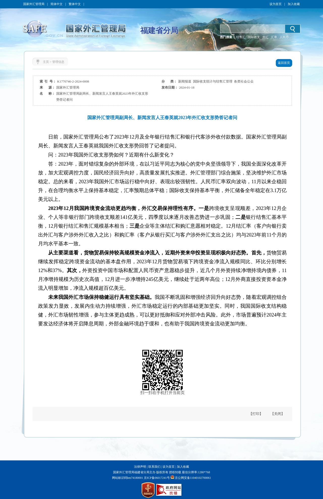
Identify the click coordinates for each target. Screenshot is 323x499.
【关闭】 (278, 414)
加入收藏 (294, 4)
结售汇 (240, 37)
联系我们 (154, 466)
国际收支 (254, 37)
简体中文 (56, 4)
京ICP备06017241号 (156, 478)
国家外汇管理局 (33, 4)
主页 (46, 62)
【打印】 (256, 414)
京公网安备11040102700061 (193, 478)
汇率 (274, 37)
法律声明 (140, 466)
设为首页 (276, 4)
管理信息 (58, 62)
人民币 (284, 37)
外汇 (265, 37)
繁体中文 (75, 4)
